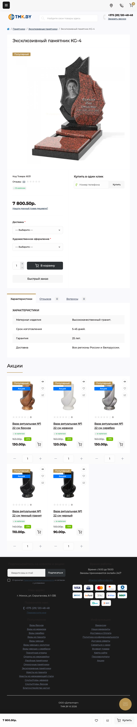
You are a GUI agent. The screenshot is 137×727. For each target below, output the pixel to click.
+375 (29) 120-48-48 (120, 15)
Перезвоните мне (36, 612)
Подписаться (55, 572)
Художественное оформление (31, 239)
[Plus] (22, 264)
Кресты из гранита (36, 672)
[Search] (43, 18)
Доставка (18, 222)
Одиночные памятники (36, 664)
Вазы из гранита (36, 637)
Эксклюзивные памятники (42, 29)
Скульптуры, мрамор (36, 680)
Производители (101, 656)
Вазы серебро (36, 633)
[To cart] (39, 444)
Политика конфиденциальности (39, 580)
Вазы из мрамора (36, 629)
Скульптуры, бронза (36, 684)
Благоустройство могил (36, 688)
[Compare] (42, 395)
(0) (23, 182)
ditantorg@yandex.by (100, 580)
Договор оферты (100, 641)
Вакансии (100, 625)
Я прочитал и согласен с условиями (38, 581)
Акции (100, 660)
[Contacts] (121, 5)
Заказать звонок (117, 18)
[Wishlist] (42, 388)
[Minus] (22, 268)
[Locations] (111, 5)
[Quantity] (16, 266)
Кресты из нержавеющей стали (36, 676)
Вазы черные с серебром (36, 648)
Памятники (19, 29)
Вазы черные (36, 641)
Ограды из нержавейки (36, 656)
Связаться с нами (100, 644)
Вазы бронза (36, 625)
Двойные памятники (36, 660)
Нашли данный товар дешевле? (30, 208)
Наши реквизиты (100, 629)
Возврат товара (100, 648)
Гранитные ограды (36, 652)
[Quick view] (42, 381)
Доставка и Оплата (100, 633)
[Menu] (6, 5)
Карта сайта (100, 652)
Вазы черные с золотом (36, 644)
